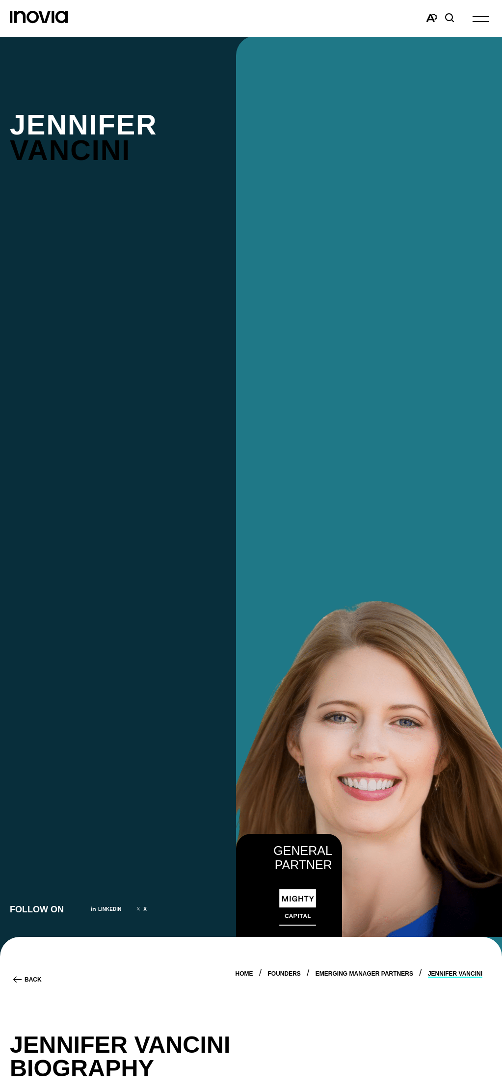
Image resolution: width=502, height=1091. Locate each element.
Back (33, 979)
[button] (481, 18)
